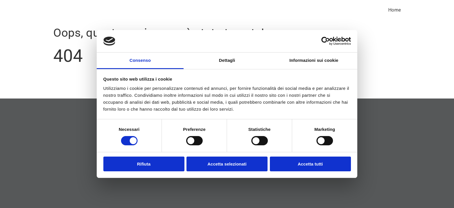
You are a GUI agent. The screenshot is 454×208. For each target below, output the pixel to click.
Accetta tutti (310, 163)
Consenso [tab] (140, 60)
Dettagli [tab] (227, 60)
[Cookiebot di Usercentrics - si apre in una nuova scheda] (325, 41)
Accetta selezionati (226, 163)
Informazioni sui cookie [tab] (314, 60)
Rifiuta (144, 163)
